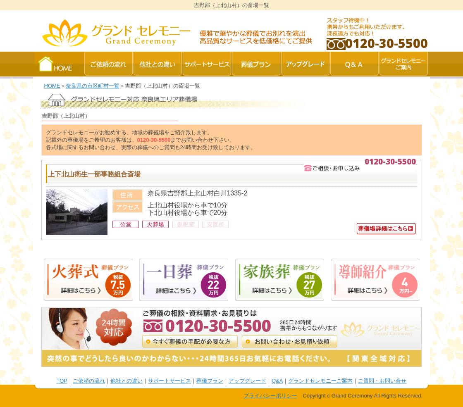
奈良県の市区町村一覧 (92, 86)
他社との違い (126, 381)
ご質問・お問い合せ (382, 381)
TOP (62, 381)
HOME (52, 86)
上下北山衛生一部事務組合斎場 (94, 174)
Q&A (277, 381)
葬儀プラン (209, 381)
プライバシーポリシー (270, 396)
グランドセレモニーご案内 (320, 381)
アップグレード (247, 381)
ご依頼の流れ (89, 381)
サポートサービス (169, 381)
